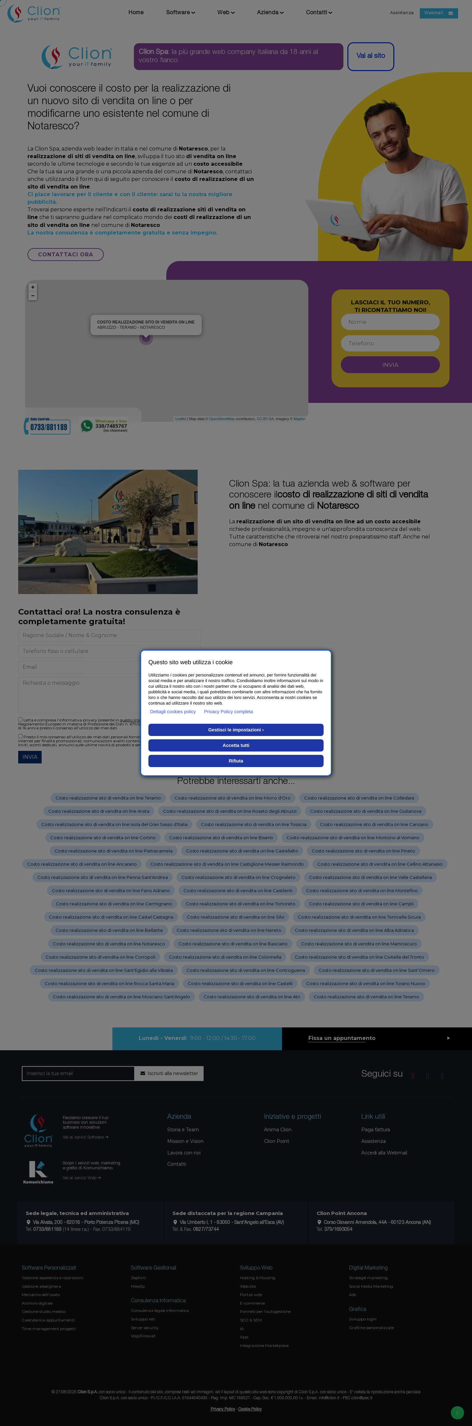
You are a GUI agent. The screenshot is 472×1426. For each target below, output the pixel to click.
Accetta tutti (236, 745)
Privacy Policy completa (228, 711)
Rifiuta (236, 760)
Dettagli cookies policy (173, 711)
